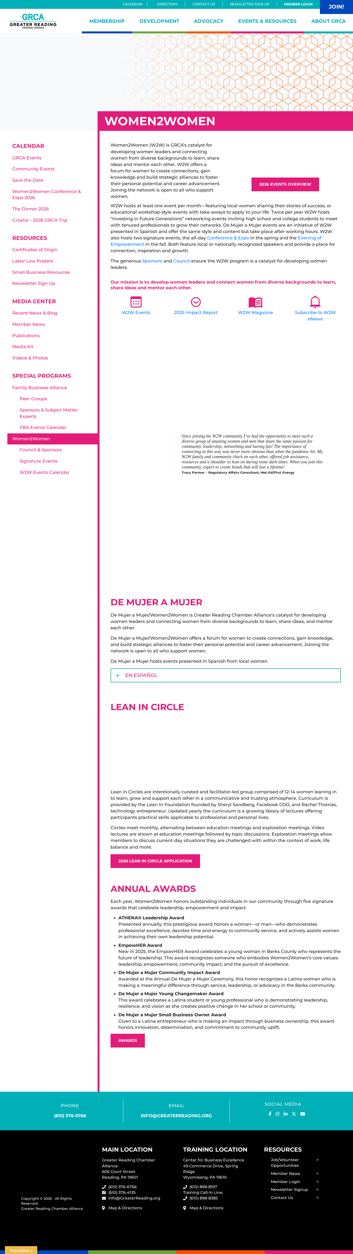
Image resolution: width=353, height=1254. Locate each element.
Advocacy (209, 21)
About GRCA (328, 21)
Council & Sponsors (41, 450)
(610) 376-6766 (70, 1115)
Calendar (134, 4)
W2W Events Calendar (44, 472)
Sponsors (152, 261)
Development (159, 21)
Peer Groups (33, 398)
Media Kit (22, 346)
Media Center (34, 301)
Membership (107, 21)
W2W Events (136, 312)
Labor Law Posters (32, 261)
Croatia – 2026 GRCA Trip (39, 220)
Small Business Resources (41, 272)
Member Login (298, 4)
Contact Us (203, 4)
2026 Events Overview (285, 184)
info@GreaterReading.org (134, 1198)
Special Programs (41, 375)
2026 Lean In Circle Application (155, 861)
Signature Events (38, 461)
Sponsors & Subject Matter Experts (49, 413)
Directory (167, 4)
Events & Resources (267, 21)
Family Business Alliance (39, 387)
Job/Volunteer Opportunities (285, 1163)
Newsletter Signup (289, 1189)
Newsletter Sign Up (249, 4)
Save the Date (27, 180)
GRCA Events (26, 158)
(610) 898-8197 (203, 1187)
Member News (28, 324)
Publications (26, 335)
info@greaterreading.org (176, 1115)
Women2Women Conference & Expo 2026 (46, 195)
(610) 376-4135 (122, 1192)
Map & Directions (125, 1208)
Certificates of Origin (35, 249)
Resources (29, 238)
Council (181, 261)
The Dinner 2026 (30, 209)
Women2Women (31, 438)
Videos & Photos (30, 358)
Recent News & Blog (34, 313)
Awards (127, 1040)
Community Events (33, 169)
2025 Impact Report (196, 312)
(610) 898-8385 (203, 1198)
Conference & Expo (228, 238)
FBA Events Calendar (43, 427)
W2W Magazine (255, 312)
